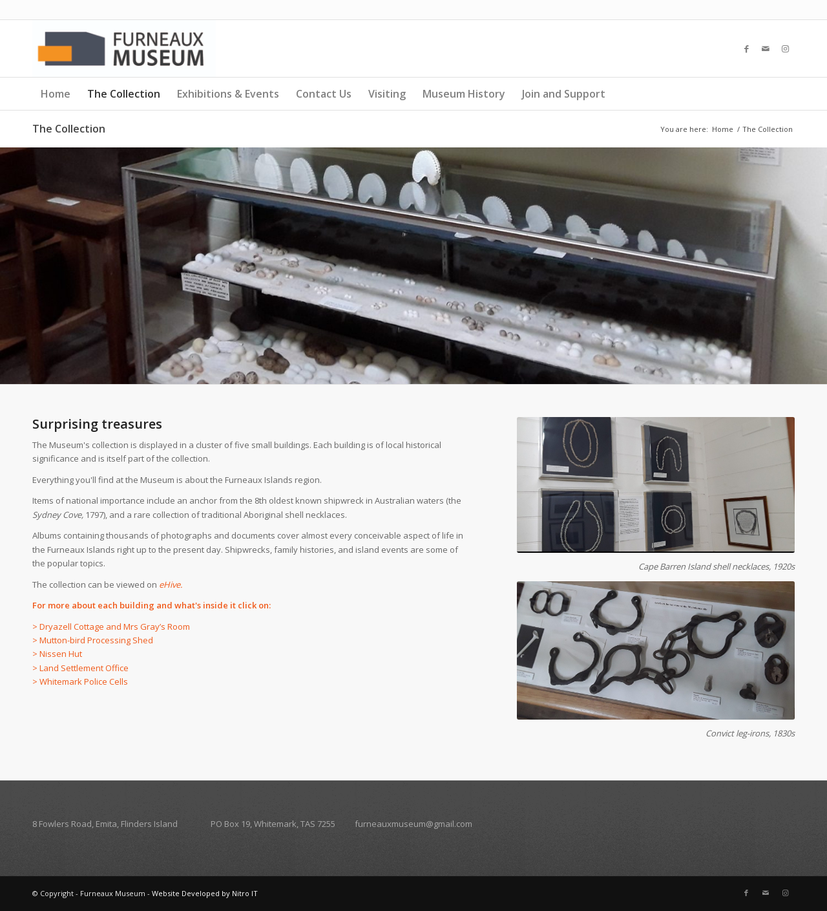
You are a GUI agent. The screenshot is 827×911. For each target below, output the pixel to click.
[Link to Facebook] (746, 48)
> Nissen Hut (58, 653)
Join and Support (563, 94)
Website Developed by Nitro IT (205, 893)
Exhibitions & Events (228, 94)
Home (55, 94)
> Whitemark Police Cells (80, 681)
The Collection (123, 94)
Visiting (387, 94)
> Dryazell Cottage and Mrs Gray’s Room (111, 626)
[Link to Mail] (765, 48)
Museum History (464, 94)
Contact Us (323, 94)
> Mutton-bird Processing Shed (92, 640)
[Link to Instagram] (785, 48)
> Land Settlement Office (80, 668)
